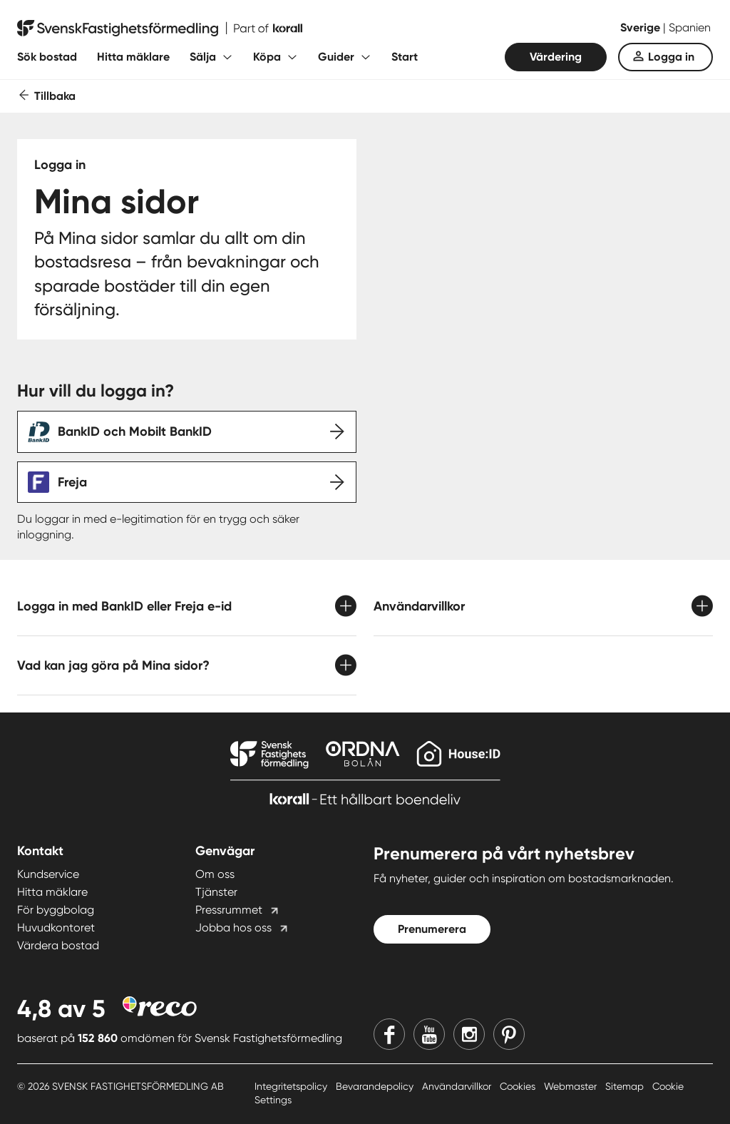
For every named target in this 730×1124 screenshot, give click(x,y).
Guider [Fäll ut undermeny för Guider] (336, 56)
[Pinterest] (509, 1034)
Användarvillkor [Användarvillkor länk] (458, 1086)
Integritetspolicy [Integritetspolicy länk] (292, 1086)
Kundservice (48, 874)
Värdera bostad (58, 945)
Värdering (556, 56)
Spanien (690, 27)
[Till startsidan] (159, 28)
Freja (72, 482)
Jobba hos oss (233, 927)
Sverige (641, 27)
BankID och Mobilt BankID (135, 431)
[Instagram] (469, 1034)
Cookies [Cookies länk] (519, 1086)
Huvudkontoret (56, 927)
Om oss (215, 874)
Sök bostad (47, 56)
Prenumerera (432, 929)
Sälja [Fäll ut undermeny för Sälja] (203, 56)
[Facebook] (389, 1034)
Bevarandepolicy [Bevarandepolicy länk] (376, 1086)
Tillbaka (55, 96)
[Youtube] (429, 1034)
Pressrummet (228, 909)
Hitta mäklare (133, 56)
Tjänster (216, 892)
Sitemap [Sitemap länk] (626, 1086)
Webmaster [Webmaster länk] (572, 1086)
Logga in (671, 56)
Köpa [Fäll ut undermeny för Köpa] (267, 56)
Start (404, 56)
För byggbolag (55, 909)
